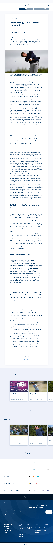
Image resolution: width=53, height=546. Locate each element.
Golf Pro (5, 9)
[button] (3, 5)
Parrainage (21, 536)
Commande (21, 528)
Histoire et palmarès (39, 9)
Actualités (22, 9)
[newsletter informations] (33, 503)
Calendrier (30, 9)
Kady (45, 527)
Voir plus (28, 409)
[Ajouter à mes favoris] (12, 382)
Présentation (37, 527)
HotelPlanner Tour (13, 9)
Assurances (21, 534)
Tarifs (20, 530)
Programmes (37, 530)
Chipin (45, 530)
